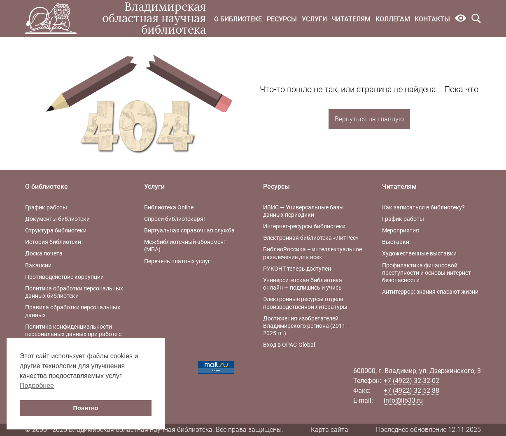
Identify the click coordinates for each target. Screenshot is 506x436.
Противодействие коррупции (64, 277)
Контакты (432, 19)
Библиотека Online (169, 207)
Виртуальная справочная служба (189, 230)
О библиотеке (238, 19)
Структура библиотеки (55, 230)
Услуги (314, 19)
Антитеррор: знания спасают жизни (430, 291)
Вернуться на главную (369, 119)
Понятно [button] (85, 408)
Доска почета (44, 253)
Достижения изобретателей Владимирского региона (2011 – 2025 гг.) (306, 325)
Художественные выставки (419, 253)
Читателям (351, 19)
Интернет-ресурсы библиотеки (304, 226)
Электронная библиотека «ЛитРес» (311, 237)
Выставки (395, 242)
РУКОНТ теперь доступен (297, 268)
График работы (46, 207)
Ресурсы (282, 19)
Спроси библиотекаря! (174, 219)
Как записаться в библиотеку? (423, 207)
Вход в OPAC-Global (289, 344)
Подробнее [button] (37, 385)
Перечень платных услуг (177, 261)
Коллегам (392, 19)
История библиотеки (53, 242)
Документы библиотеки (57, 219)
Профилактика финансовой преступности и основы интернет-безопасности (427, 272)
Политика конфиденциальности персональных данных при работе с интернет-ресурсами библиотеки (73, 334)
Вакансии (38, 265)
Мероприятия (400, 230)
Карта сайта (329, 430)
